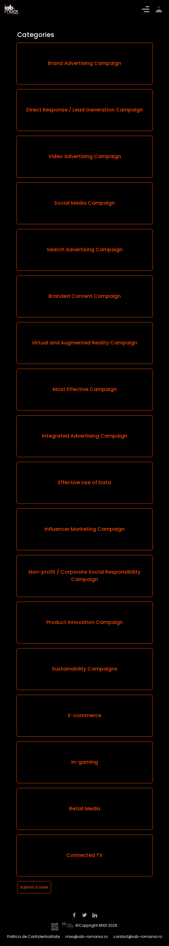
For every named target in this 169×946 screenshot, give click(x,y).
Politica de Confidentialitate (33, 936)
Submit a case (34, 887)
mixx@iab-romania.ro (86, 936)
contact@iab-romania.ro (137, 936)
